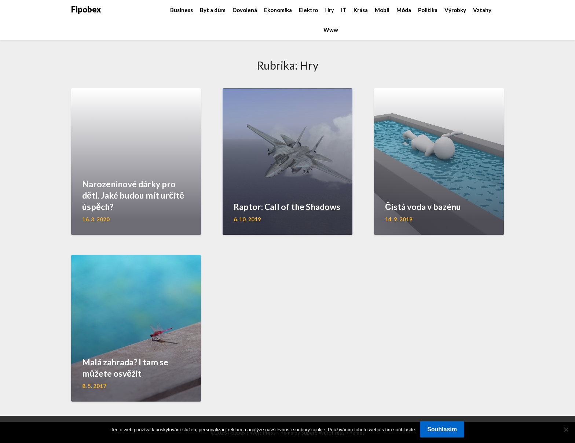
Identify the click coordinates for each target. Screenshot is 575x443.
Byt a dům (212, 10)
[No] (565, 429)
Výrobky (455, 10)
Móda (403, 10)
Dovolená (244, 10)
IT (344, 10)
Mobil (382, 10)
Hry (329, 10)
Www (330, 29)
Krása (361, 10)
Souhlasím (442, 429)
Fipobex (86, 9)
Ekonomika (278, 10)
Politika (427, 10)
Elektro (308, 10)
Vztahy (482, 10)
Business (181, 10)
